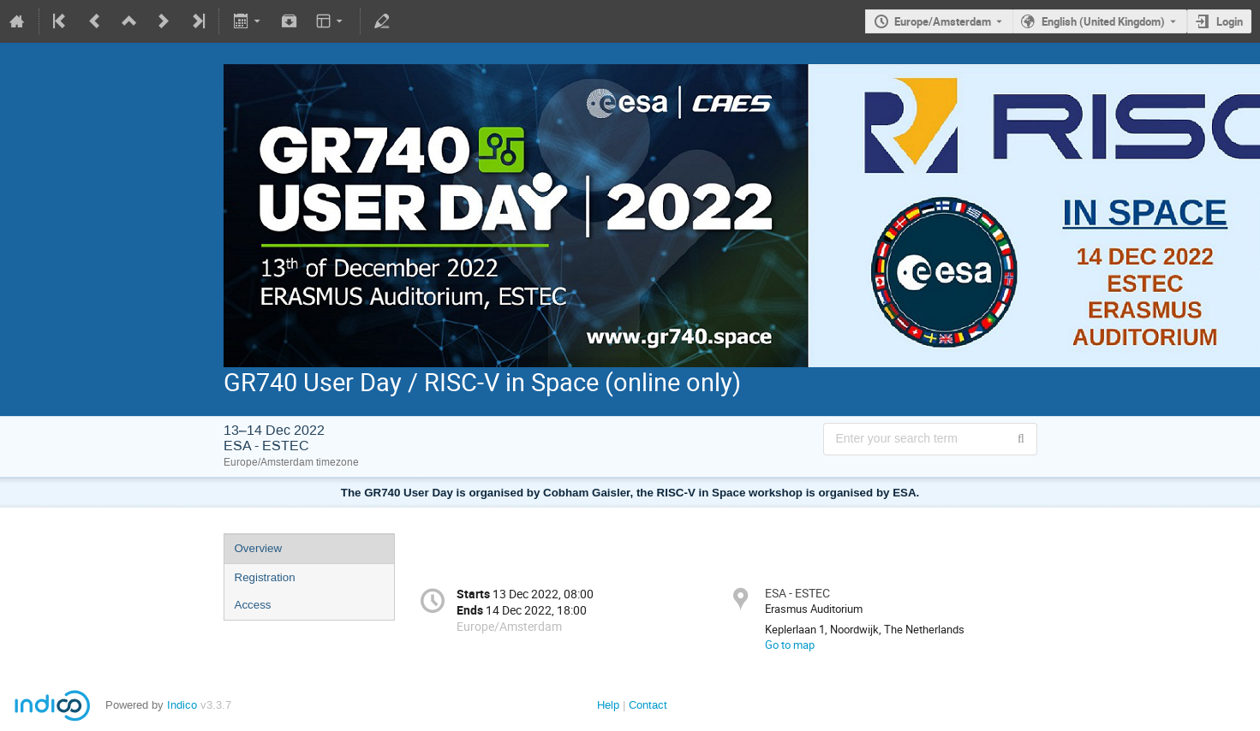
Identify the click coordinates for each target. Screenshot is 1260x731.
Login (1229, 21)
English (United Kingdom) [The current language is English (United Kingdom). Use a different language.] (1103, 21)
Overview (259, 548)
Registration (265, 577)
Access (253, 604)
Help (608, 705)
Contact (648, 705)
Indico (182, 705)
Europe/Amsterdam (942, 21)
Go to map (790, 644)
